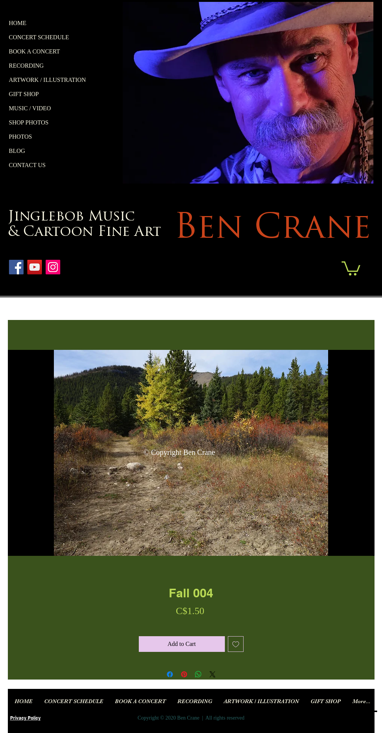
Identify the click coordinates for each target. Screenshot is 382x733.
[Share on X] (212, 674)
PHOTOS (20, 136)
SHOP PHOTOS (29, 122)
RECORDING (26, 65)
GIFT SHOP (24, 94)
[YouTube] (34, 267)
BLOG (17, 151)
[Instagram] (53, 267)
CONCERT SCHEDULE (39, 37)
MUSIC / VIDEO (30, 108)
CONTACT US (27, 165)
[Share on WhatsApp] (198, 674)
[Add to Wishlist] (236, 644)
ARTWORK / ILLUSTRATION (47, 80)
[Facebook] (16, 267)
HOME (18, 23)
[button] (351, 267)
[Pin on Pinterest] (184, 674)
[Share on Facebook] (169, 674)
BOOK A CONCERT (34, 51)
